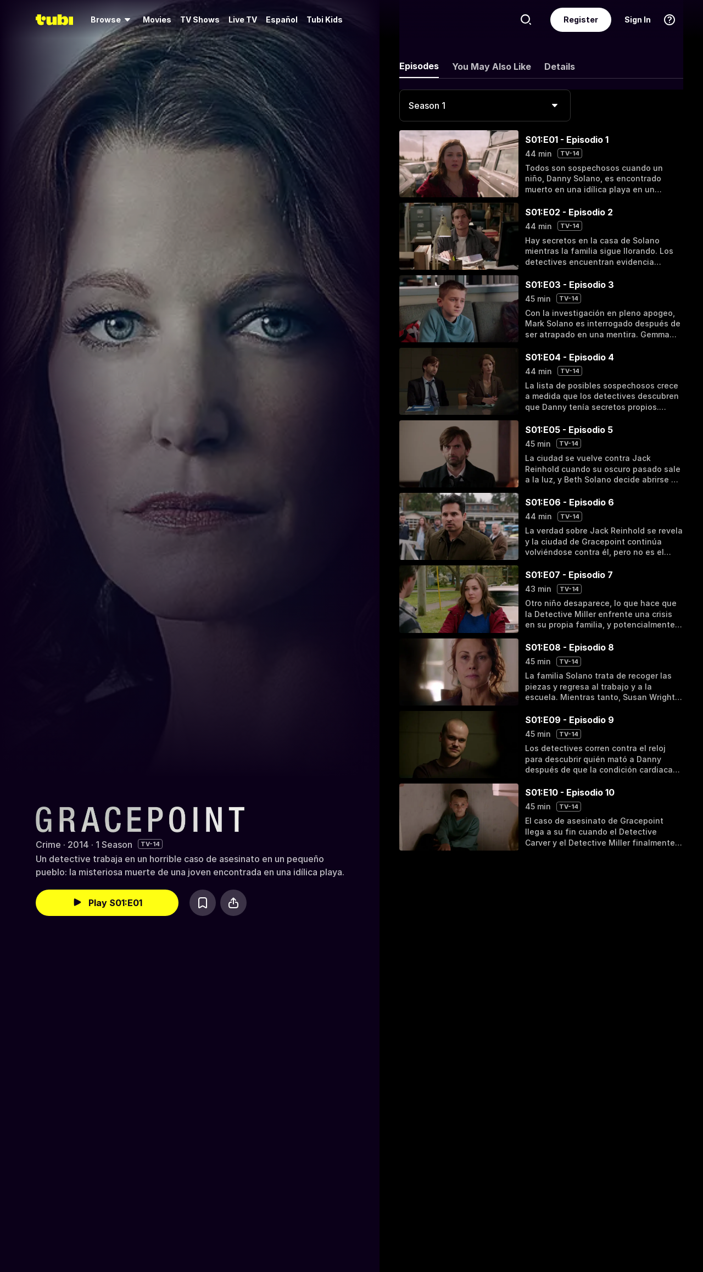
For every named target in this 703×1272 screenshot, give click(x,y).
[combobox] (485, 105)
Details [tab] (559, 66)
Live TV (242, 19)
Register (580, 19)
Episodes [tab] (419, 65)
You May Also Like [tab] (491, 66)
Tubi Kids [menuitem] (324, 19)
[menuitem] (112, 19)
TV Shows (200, 19)
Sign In (637, 19)
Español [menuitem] (282, 19)
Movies (157, 19)
